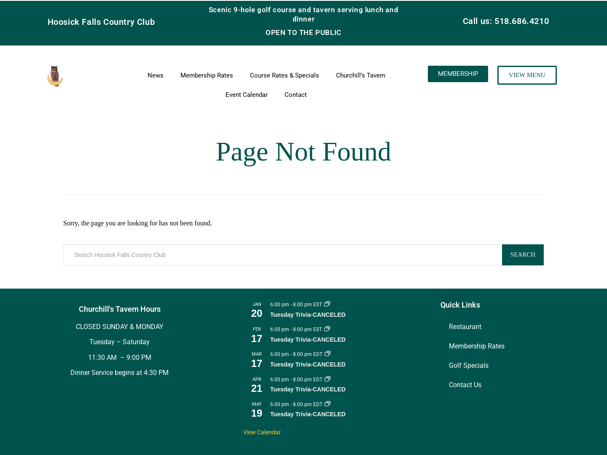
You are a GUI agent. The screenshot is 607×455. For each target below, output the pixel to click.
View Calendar (262, 432)
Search (522, 254)
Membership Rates (206, 75)
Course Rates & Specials (284, 75)
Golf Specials (469, 365)
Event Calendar (247, 95)
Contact (296, 95)
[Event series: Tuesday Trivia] (327, 305)
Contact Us (465, 385)
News (156, 75)
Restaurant (465, 327)
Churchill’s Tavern (360, 75)
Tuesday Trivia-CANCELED (308, 314)
